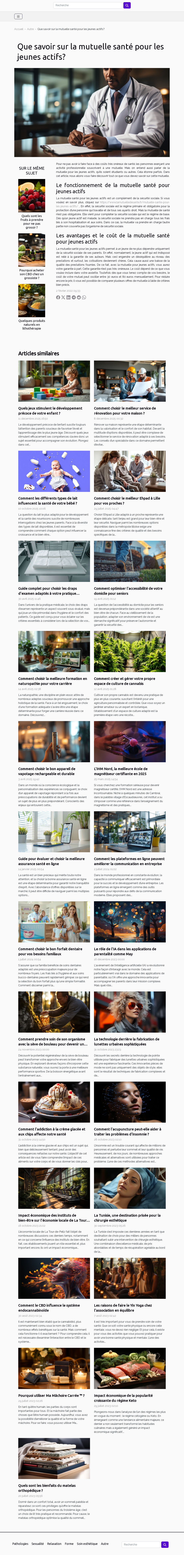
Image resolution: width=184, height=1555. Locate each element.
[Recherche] (88, 5)
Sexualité (38, 1543)
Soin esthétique (87, 1543)
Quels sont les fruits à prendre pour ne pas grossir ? (31, 221)
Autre (30, 29)
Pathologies (20, 1543)
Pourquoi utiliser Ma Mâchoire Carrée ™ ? (51, 1395)
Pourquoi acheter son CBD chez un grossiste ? (31, 274)
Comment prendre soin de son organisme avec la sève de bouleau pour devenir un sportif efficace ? (51, 1044)
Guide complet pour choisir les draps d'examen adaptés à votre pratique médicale (47, 593)
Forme (69, 1543)
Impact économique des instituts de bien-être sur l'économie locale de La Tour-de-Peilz (53, 1220)
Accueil (18, 29)
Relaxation (54, 1543)
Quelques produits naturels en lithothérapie (31, 324)
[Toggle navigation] (18, 16)
